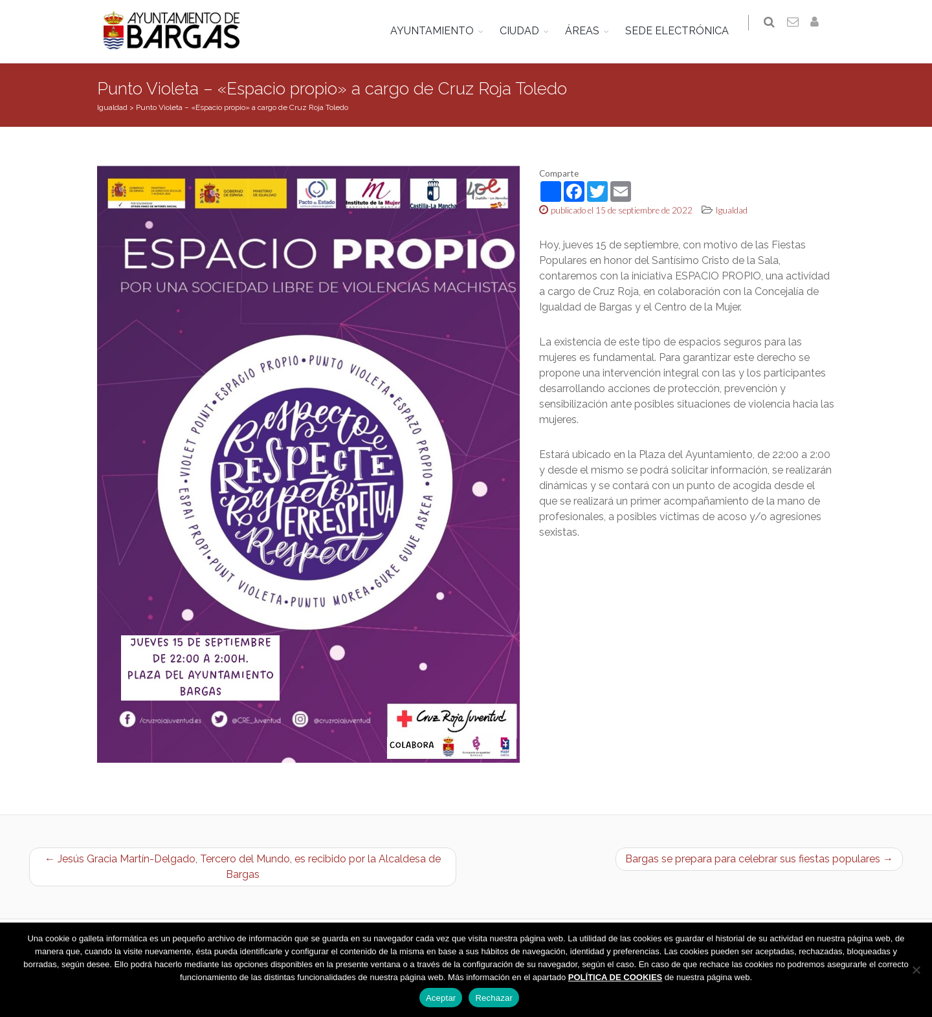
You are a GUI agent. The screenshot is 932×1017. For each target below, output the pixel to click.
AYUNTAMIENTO (438, 31)
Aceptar (441, 998)
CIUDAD (526, 31)
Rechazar (494, 998)
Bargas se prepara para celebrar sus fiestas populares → (759, 859)
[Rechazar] (915, 969)
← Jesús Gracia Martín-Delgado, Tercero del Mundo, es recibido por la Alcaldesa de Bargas (243, 866)
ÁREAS (588, 31)
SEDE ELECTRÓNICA (683, 31)
